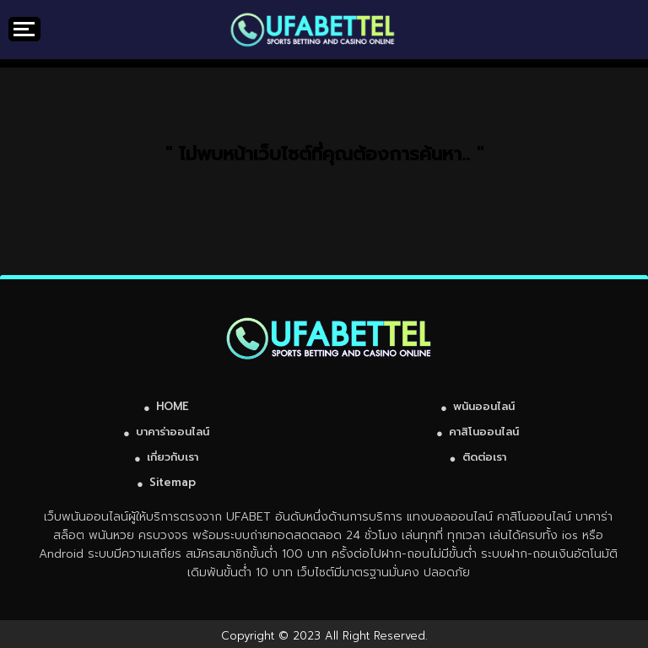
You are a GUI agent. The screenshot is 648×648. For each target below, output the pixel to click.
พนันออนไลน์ (484, 406)
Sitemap (172, 482)
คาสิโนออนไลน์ (484, 432)
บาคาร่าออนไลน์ (172, 432)
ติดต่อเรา (484, 457)
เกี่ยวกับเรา (172, 457)
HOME (172, 406)
